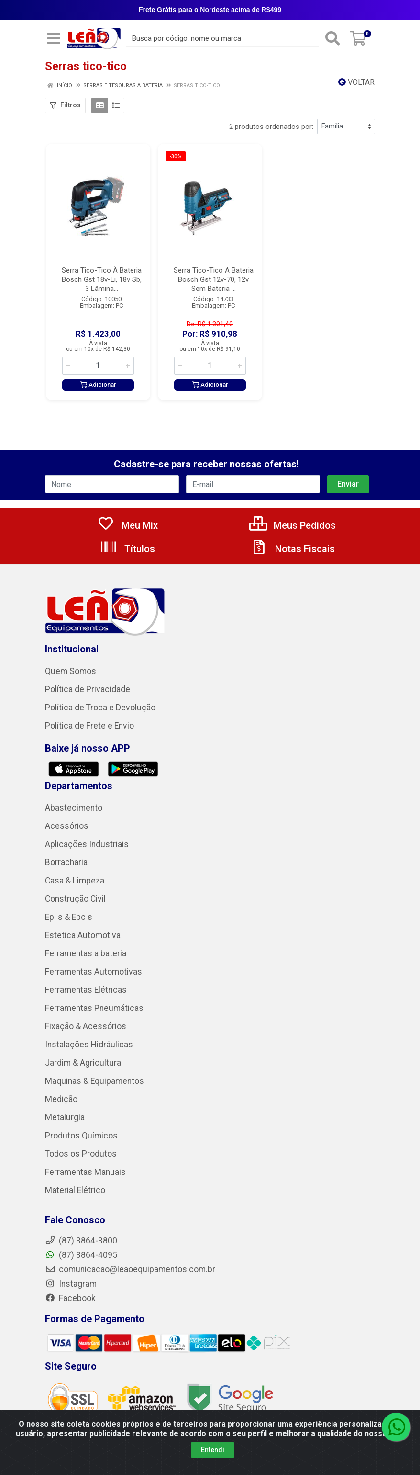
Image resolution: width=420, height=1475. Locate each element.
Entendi (212, 1449)
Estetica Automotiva (83, 935)
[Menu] (53, 38)
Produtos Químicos (81, 1135)
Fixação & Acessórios (85, 1026)
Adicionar (98, 384)
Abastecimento (73, 808)
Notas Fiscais (293, 549)
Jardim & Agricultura (83, 1063)
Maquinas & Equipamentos (94, 1081)
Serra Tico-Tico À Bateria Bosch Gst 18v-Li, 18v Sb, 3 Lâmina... (102, 279)
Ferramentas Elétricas (86, 990)
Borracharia (66, 862)
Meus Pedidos (292, 525)
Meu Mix (127, 525)
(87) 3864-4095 (81, 1255)
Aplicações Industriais (87, 844)
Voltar (356, 82)
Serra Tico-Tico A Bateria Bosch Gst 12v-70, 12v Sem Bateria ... (214, 279)
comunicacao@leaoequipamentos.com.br (130, 1269)
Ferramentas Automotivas (93, 971)
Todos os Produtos (81, 1154)
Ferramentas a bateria (85, 953)
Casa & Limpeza (74, 880)
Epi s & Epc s (68, 917)
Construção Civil (75, 899)
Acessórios (66, 826)
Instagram (71, 1284)
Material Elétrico (75, 1190)
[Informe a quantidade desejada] (98, 366)
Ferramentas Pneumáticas (94, 1008)
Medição (61, 1099)
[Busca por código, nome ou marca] (222, 38)
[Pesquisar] (332, 38)
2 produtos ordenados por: (271, 126)
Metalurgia (65, 1117)
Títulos (127, 549)
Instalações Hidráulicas (89, 1044)
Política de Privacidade (87, 689)
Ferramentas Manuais (85, 1172)
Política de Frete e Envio (89, 726)
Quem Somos (70, 671)
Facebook (70, 1298)
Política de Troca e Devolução (100, 707)
